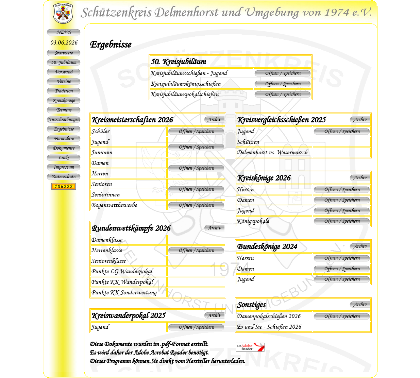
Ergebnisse (63, 129)
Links (63, 157)
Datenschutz (63, 176)
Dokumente (63, 148)
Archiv (214, 119)
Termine (63, 110)
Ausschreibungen (63, 119)
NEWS (63, 32)
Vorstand (63, 72)
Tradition (63, 91)
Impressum (63, 167)
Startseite (63, 53)
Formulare (63, 138)
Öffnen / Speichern (282, 73)
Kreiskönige (63, 100)
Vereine (63, 81)
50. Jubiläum (63, 62)
